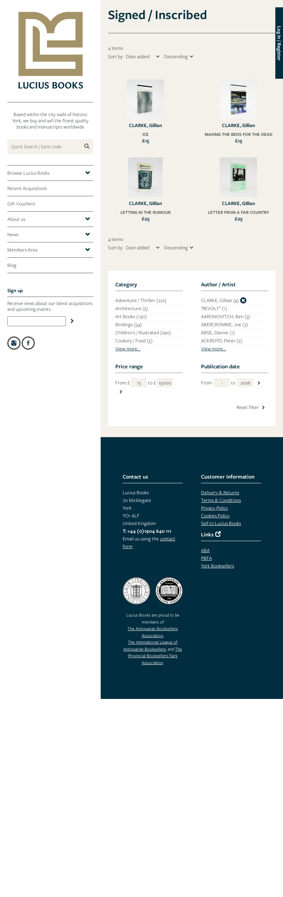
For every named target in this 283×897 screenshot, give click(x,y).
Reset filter (251, 407)
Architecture (131, 308)
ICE (145, 134)
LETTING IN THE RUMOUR (145, 212)
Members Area (48, 250)
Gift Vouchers (21, 203)
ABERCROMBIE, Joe (224, 324)
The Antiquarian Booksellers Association (152, 631)
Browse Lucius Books (48, 173)
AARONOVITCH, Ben (225, 316)
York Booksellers (217, 565)
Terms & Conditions (221, 500)
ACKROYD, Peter (221, 340)
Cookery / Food (134, 340)
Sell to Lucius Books (221, 523)
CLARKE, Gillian (220, 300)
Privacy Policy (214, 508)
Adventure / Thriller (141, 300)
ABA (205, 550)
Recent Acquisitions (27, 188)
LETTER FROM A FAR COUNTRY (238, 212)
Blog (11, 265)
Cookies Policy (215, 515)
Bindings (128, 324)
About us (48, 219)
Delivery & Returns (220, 492)
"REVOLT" (214, 308)
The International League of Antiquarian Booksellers (150, 645)
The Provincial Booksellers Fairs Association (155, 656)
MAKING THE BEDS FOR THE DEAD (238, 134)
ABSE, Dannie (218, 332)
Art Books (131, 316)
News (48, 234)
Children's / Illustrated (143, 332)
